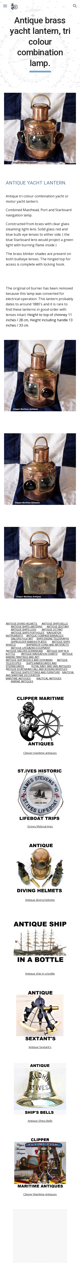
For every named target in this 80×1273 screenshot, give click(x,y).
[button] (5, 6)
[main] (40, 44)
